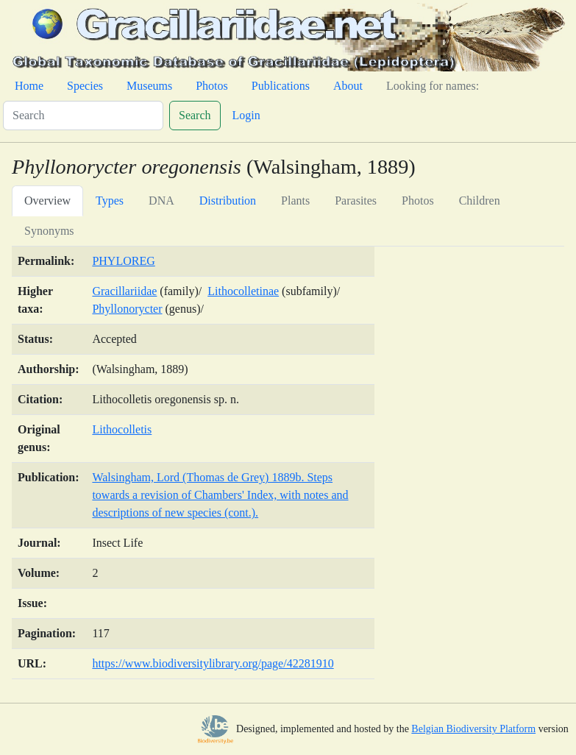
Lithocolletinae (243, 291)
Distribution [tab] (227, 200)
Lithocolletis (122, 429)
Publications (281, 85)
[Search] (83, 115)
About (348, 85)
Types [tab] (110, 200)
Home (29, 85)
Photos (212, 85)
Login (246, 115)
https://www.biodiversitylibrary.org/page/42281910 (212, 663)
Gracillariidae (124, 291)
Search (195, 115)
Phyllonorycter (127, 308)
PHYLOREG (123, 261)
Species (85, 85)
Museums (149, 85)
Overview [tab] (47, 200)
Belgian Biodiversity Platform (473, 728)
